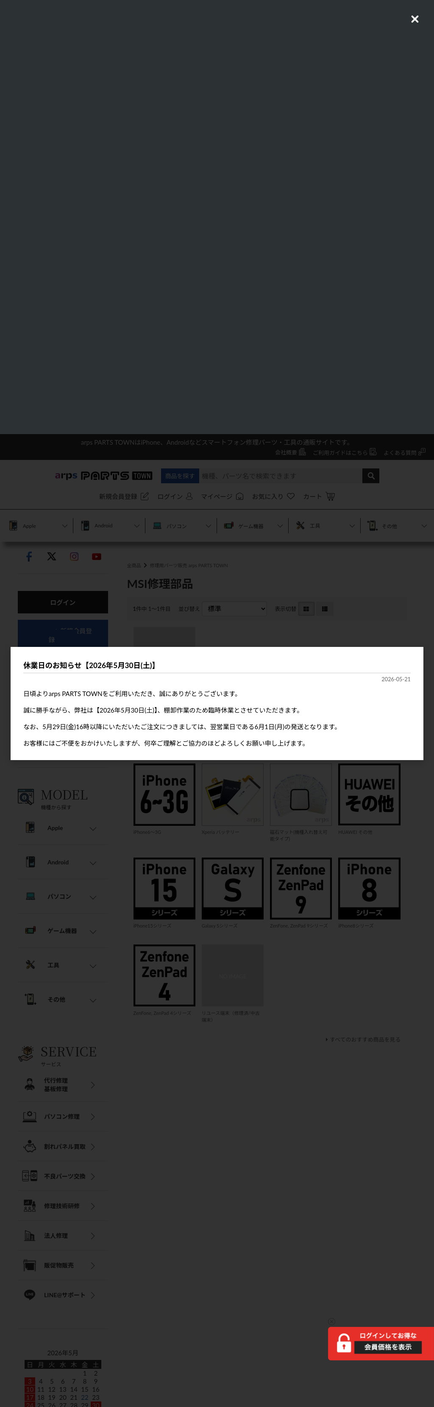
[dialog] (217, 704)
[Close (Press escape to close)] (415, 19)
